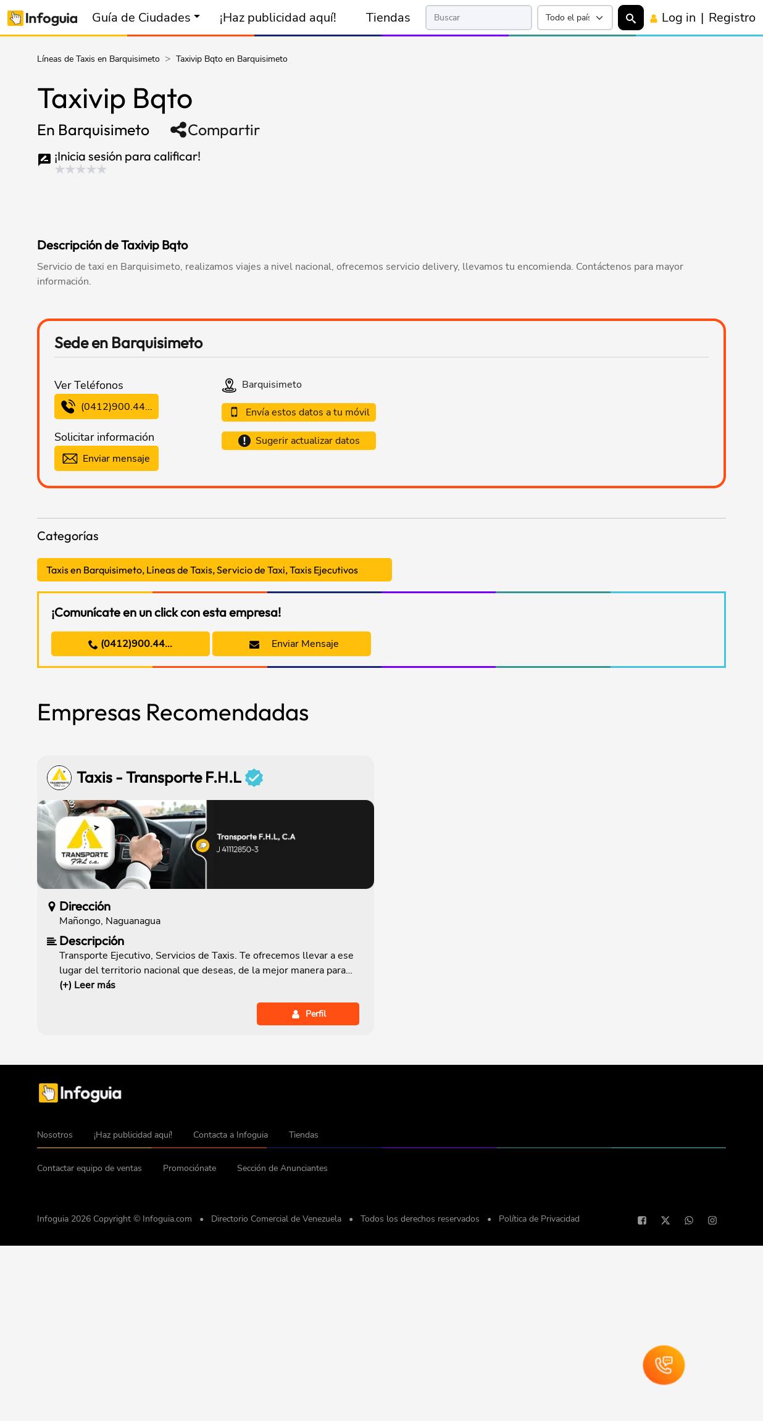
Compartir (214, 129)
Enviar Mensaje (294, 826)
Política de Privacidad (539, 1401)
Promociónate (189, 1351)
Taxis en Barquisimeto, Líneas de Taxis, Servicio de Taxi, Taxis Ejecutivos (202, 752)
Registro (732, 17)
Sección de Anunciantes (282, 1351)
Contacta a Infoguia (230, 1317)
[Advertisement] (274, 203)
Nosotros (55, 1317)
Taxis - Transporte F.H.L (170, 960)
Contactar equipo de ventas (89, 1351)
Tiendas (388, 17)
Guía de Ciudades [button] (141, 17)
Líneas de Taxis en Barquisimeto (98, 59)
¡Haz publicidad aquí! (278, 17)
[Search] (478, 17)
